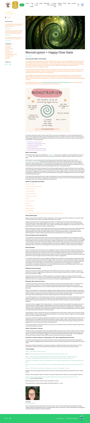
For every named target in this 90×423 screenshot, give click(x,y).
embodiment (8, 47)
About (41, 3)
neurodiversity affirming (11, 54)
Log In (78, 4)
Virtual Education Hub (53, 5)
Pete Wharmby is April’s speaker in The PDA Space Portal (56, 82)
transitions (8, 57)
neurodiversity (8, 53)
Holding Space (59, 4)
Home (27, 3)
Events (65, 3)
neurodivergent (9, 51)
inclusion (7, 50)
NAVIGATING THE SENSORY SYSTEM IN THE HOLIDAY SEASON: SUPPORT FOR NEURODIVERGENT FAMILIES (14, 32)
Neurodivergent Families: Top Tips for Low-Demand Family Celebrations (14, 38)
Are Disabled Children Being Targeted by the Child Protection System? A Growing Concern (14, 25)
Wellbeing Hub (46, 4)
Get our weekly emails (15, 5)
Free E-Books (31, 5)
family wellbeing (9, 48)
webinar (7, 58)
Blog (69, 3)
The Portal (36, 4)
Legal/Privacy (60, 418)
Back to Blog (9, 12)
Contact (74, 3)
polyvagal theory (9, 56)
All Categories (8, 46)
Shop (22, 5)
